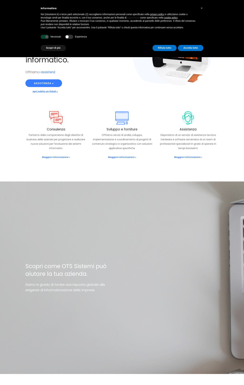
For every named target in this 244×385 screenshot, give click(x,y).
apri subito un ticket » (45, 91)
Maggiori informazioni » (56, 157)
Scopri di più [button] (53, 47)
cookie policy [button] (170, 17)
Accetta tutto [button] (190, 47)
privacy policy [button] (157, 14)
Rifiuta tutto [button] (164, 47)
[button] (201, 8)
